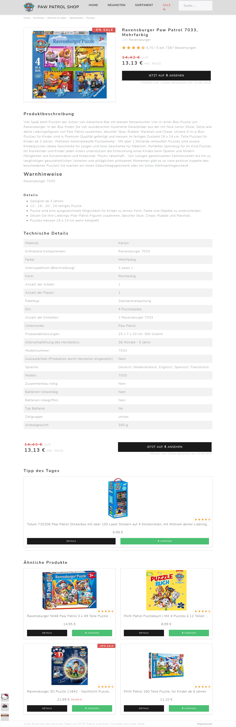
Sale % (167, 7)
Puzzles (90, 17)
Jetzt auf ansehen (166, 75)
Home (93, 5)
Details (71, 541)
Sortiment (144, 5)
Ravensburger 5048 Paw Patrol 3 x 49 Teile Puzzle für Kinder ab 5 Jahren (85, 616)
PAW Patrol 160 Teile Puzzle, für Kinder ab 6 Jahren (165, 691)
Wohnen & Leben (57, 17)
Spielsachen (77, 17)
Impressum (204, 724)
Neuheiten (116, 5)
